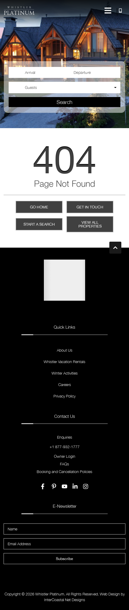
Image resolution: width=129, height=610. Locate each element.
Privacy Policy (64, 396)
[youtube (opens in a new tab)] (64, 486)
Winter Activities (65, 373)
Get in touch (89, 207)
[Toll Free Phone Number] (120, 10)
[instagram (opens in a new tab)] (85, 486)
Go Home (39, 207)
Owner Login (64, 456)
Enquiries (64, 437)
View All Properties (90, 224)
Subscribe (64, 558)
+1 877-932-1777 (65, 447)
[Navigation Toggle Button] (108, 10)
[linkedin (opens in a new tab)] (75, 486)
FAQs (64, 464)
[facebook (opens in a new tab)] (43, 486)
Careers (64, 384)
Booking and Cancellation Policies (64, 471)
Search (64, 102)
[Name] (64, 528)
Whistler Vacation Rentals (64, 361)
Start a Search (39, 224)
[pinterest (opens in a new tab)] (54, 486)
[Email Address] (64, 543)
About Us (64, 350)
